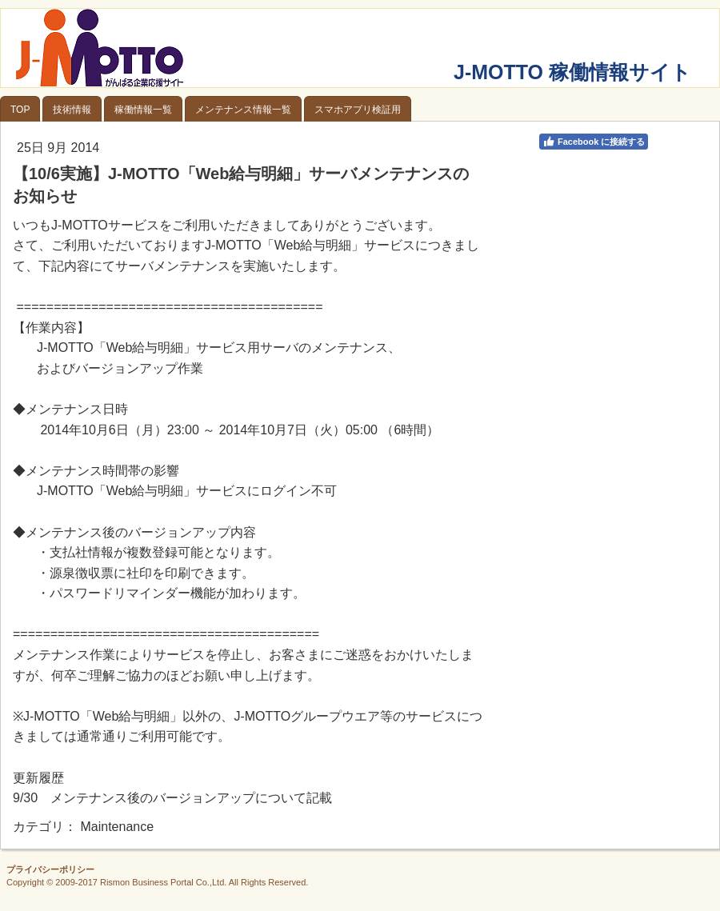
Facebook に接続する (593, 141)
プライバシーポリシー (50, 869)
